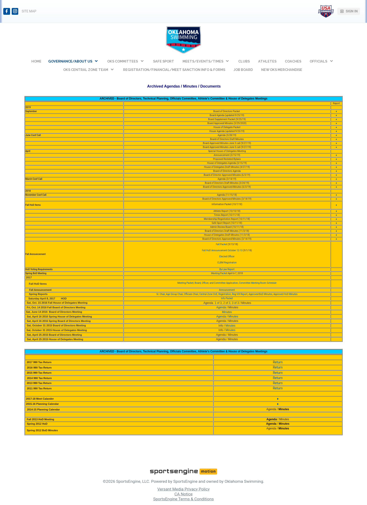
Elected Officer (227, 256)
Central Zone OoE (208, 294)
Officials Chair (191, 294)
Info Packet (227, 298)
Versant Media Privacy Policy (183, 489)
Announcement (227, 290)
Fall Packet (221, 244)
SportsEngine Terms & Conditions (183, 499)
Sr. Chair (160, 294)
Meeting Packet (219, 273)
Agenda (221, 307)
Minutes (233, 316)
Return (278, 362)
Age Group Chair (174, 294)
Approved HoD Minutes (285, 294)
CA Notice (183, 494)
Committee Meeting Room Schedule (258, 283)
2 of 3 (226, 303)
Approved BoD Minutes (260, 294)
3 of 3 (235, 303)
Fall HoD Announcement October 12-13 (222, 250)
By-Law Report (226, 269)
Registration (224, 294)
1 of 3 (218, 303)
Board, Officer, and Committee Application (216, 283)
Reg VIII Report (239, 294)
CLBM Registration (227, 262)
